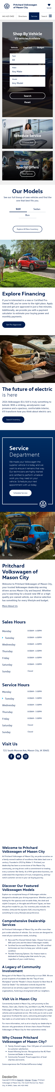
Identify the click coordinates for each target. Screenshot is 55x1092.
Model (14, 79)
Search (27, 95)
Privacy (34, 1080)
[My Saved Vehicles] (49, 6)
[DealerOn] (9, 1076)
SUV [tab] (18, 208)
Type (14, 56)
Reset (27, 102)
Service (34, 16)
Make (14, 67)
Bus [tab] (27, 215)
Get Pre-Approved (13, 324)
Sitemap (28, 1080)
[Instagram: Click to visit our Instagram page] (26, 757)
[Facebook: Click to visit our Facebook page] (11, 757)
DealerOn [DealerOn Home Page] (20, 1080)
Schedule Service (20, 493)
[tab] (14, 47)
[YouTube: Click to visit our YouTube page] (18, 757)
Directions (22, 16)
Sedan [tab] (36, 208)
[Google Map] (27, 800)
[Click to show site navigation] (50, 16)
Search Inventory (13, 419)
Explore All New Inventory (27, 229)
